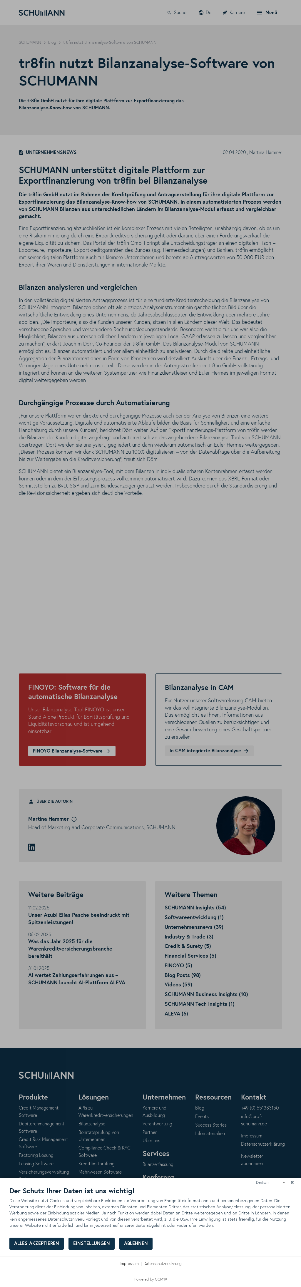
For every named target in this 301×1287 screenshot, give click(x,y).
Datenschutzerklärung (162, 1264)
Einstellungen (91, 1243)
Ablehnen (136, 1243)
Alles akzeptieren (36, 1243)
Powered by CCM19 (150, 1279)
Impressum (129, 1264)
